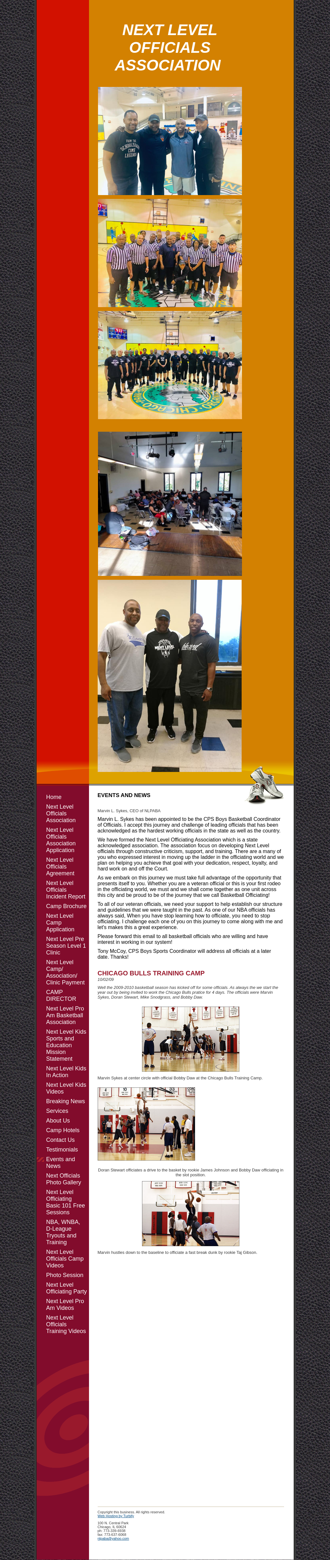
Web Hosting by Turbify (116, 1516)
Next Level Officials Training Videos (66, 1324)
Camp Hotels (63, 1130)
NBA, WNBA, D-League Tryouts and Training (63, 1232)
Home (54, 797)
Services (57, 1111)
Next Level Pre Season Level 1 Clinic (66, 946)
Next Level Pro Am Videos (65, 1304)
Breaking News (65, 1101)
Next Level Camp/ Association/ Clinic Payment (65, 972)
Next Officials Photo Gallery (63, 1179)
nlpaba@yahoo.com (113, 1538)
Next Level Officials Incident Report (65, 890)
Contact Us (60, 1140)
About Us (58, 1120)
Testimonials (62, 1149)
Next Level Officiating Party (66, 1288)
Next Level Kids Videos (66, 1088)
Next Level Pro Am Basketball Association (65, 1015)
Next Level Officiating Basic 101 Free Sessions (65, 1202)
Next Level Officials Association (61, 813)
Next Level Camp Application (60, 923)
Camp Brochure (66, 906)
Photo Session (65, 1275)
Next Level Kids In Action (66, 1071)
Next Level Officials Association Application (61, 840)
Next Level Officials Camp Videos (65, 1259)
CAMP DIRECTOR (61, 995)
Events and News (60, 1162)
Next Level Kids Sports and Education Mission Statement (66, 1045)
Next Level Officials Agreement (60, 867)
